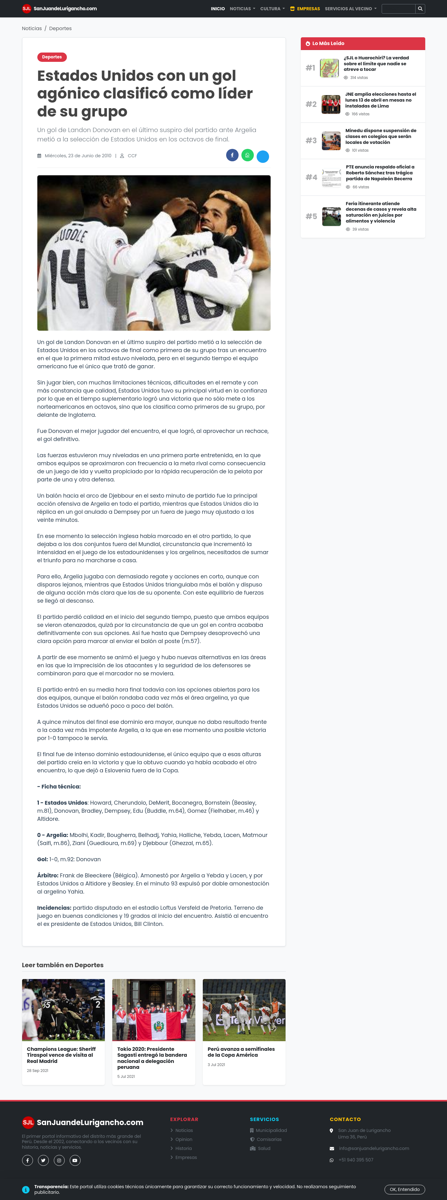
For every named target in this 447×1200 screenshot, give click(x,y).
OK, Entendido (405, 1189)
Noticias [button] (241, 9)
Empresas (305, 9)
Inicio (218, 9)
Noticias (32, 28)
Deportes (60, 28)
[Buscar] (399, 9)
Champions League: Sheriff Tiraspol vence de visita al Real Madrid (61, 1055)
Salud (260, 1148)
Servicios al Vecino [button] (349, 9)
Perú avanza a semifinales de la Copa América (241, 1052)
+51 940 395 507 (355, 1160)
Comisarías (266, 1139)
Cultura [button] (271, 9)
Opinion (181, 1139)
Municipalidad (268, 1130)
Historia (181, 1148)
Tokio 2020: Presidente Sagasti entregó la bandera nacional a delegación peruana (152, 1058)
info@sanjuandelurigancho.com (374, 1148)
